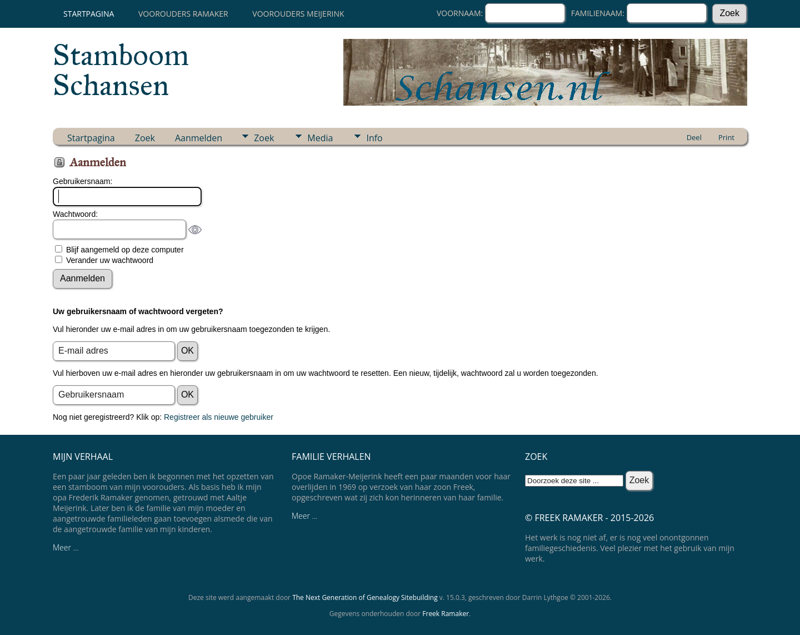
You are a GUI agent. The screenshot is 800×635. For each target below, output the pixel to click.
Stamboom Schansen (121, 70)
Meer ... (66, 547)
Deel (694, 137)
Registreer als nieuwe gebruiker (218, 417)
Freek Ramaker (445, 613)
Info (374, 138)
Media (320, 138)
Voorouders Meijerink (298, 13)
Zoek (145, 138)
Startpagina (88, 13)
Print (726, 137)
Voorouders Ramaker (183, 13)
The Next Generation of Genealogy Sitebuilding (365, 597)
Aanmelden (198, 138)
